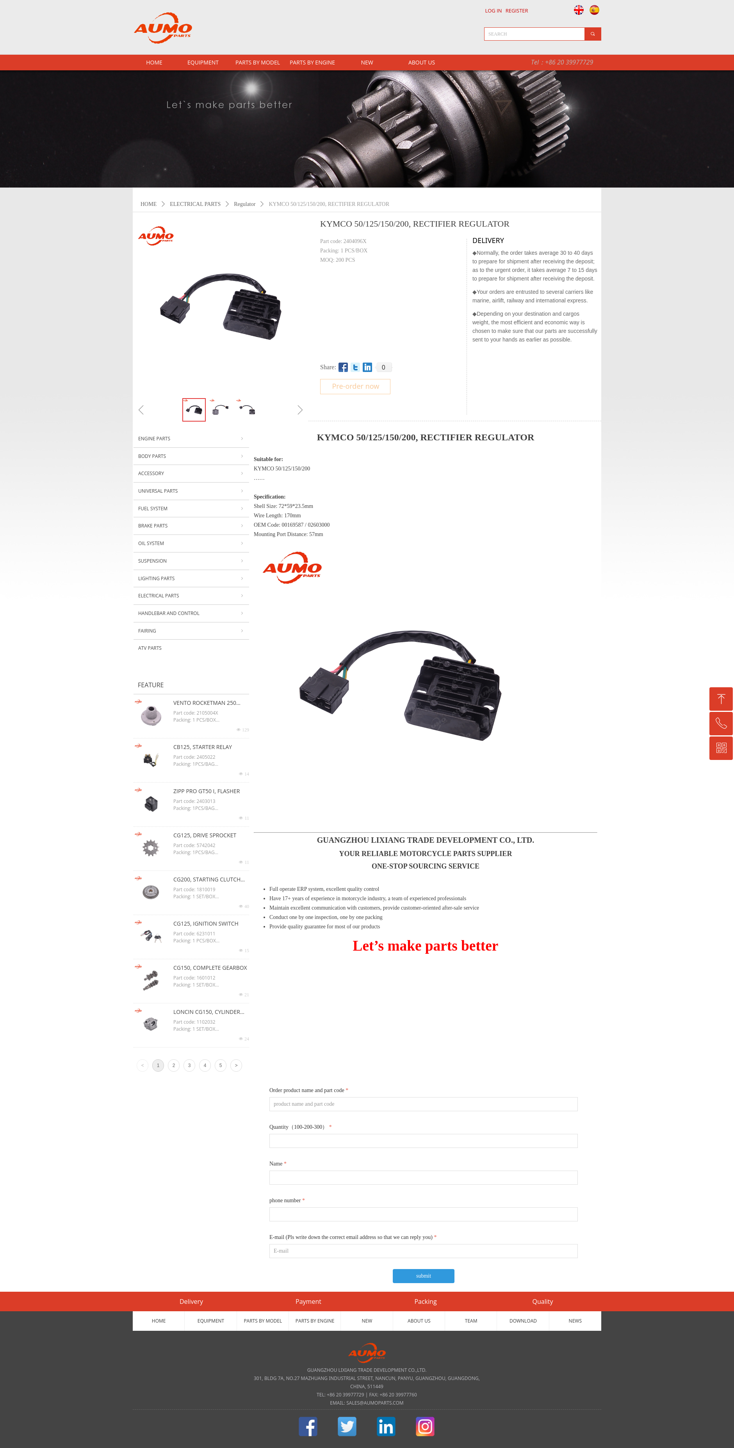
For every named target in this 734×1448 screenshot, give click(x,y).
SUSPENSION (191, 561)
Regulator (244, 204)
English (577, 10)
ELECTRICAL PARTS (195, 204)
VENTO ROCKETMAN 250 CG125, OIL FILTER (204, 703)
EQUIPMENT (203, 62)
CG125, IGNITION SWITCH (206, 923)
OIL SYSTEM (191, 543)
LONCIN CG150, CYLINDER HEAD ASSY (206, 1012)
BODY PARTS (191, 456)
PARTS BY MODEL (257, 62)
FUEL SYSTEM (191, 509)
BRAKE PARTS (191, 526)
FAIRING (191, 631)
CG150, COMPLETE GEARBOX (210, 967)
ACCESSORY (191, 473)
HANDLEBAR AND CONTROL (191, 613)
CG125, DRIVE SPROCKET (204, 835)
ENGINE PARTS (191, 439)
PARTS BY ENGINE (312, 62)
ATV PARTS (150, 648)
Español (595, 10)
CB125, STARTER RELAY (202, 747)
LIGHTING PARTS (191, 579)
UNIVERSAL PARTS (191, 491)
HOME (149, 204)
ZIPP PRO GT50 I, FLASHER (206, 791)
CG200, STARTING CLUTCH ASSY (207, 880)
